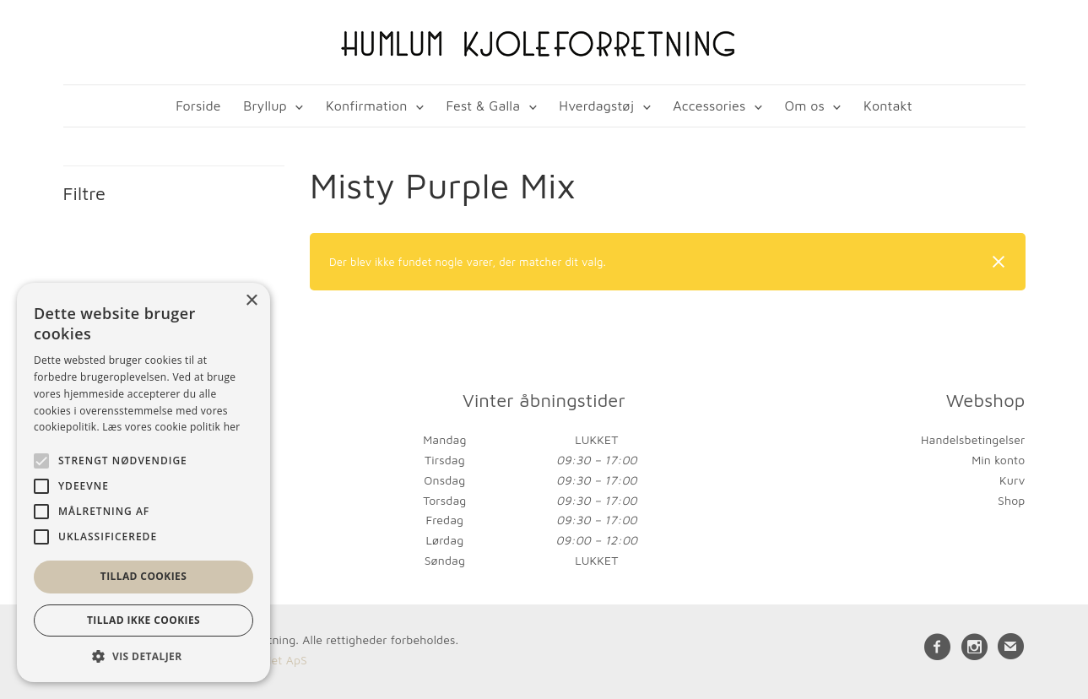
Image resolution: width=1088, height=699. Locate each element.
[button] (143, 656)
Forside (198, 105)
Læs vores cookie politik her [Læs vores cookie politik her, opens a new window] (171, 427)
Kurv (1012, 480)
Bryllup (265, 105)
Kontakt (887, 105)
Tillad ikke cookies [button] (143, 620)
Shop (1011, 500)
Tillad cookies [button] (143, 576)
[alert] (143, 482)
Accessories (709, 105)
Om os (804, 105)
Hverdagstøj (596, 105)
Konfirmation (367, 105)
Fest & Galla (484, 105)
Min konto (998, 459)
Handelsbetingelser (973, 439)
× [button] (251, 301)
